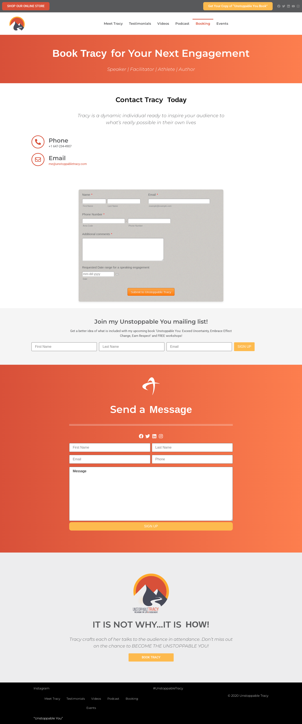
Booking (203, 24)
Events (222, 24)
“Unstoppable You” (48, 718)
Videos (163, 24)
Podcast (182, 24)
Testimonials (140, 24)
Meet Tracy (113, 24)
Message (151, 494)
